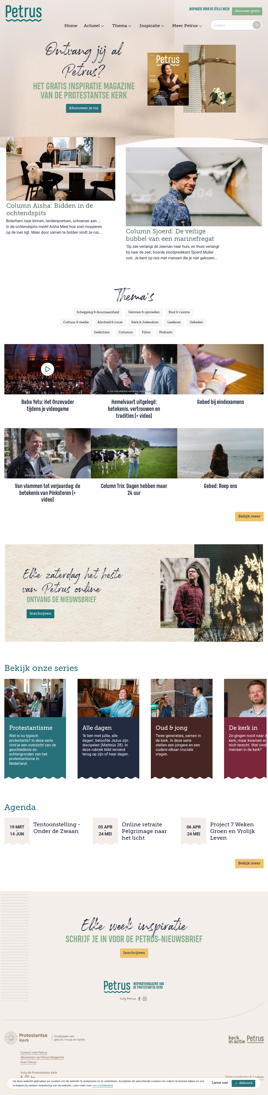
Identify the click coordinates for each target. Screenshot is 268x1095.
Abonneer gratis (247, 11)
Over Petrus (28, 1056)
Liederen (174, 316)
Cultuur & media (76, 316)
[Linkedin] (33, 1071)
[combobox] (236, 25)
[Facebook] (139, 993)
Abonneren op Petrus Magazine (42, 1051)
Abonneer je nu (83, 108)
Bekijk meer (249, 510)
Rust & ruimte (179, 306)
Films (146, 326)
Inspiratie (151, 26)
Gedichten (102, 326)
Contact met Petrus (34, 1046)
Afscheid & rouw (109, 316)
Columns (126, 326)
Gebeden (196, 316)
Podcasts (165, 326)
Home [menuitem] (70, 26)
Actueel (93, 26)
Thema (121, 26)
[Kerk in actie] (237, 1033)
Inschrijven (40, 608)
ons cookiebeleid (102, 1085)
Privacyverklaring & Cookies (244, 1071)
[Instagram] (145, 993)
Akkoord (243, 1083)
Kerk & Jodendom (144, 316)
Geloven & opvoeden (144, 306)
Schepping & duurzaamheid (98, 306)
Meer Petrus (186, 26)
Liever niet (220, 1082)
